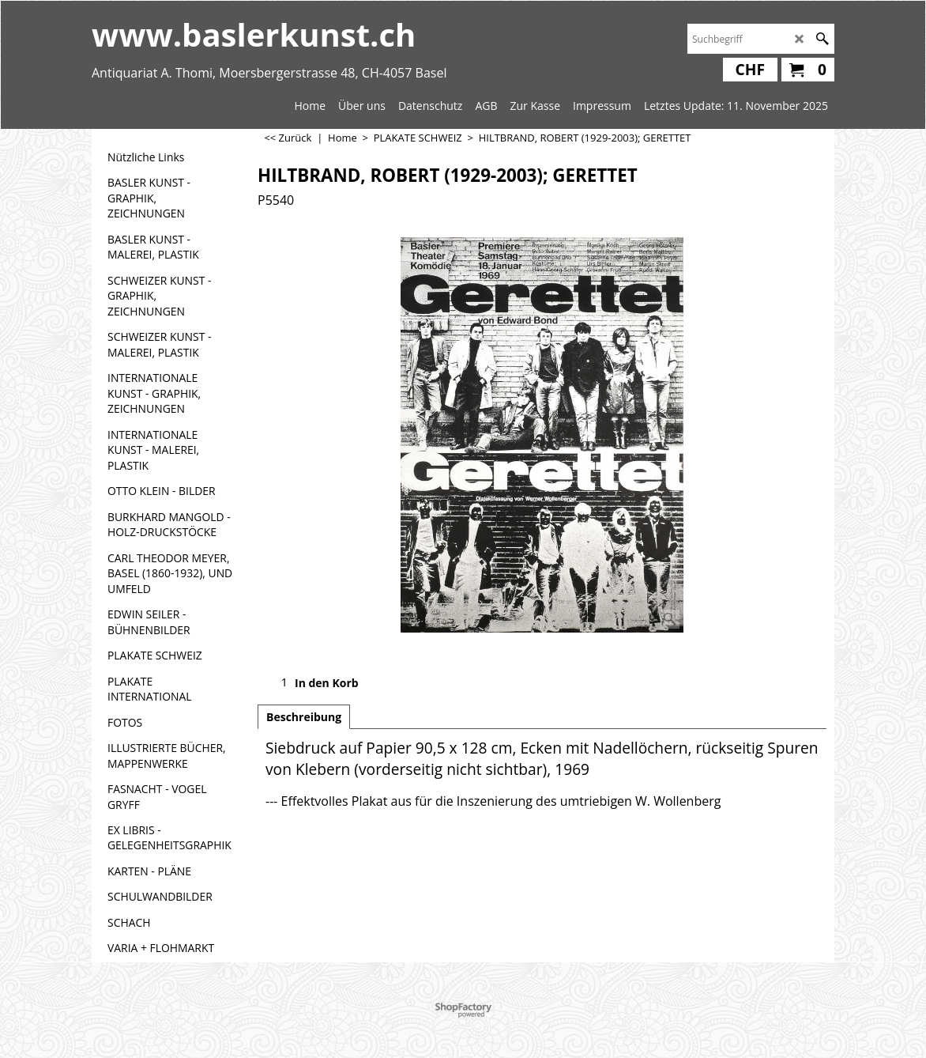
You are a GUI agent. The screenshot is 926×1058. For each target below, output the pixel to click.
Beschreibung (303, 716)
